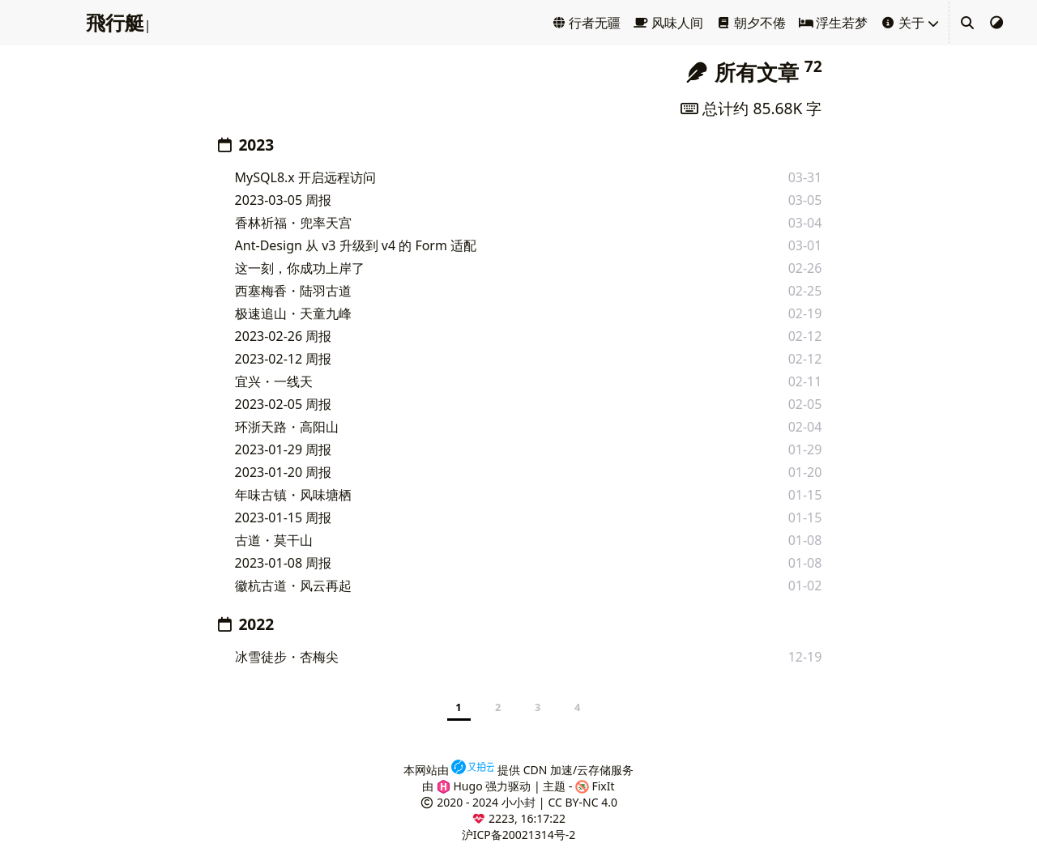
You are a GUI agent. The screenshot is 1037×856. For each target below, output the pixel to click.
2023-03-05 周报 (283, 200)
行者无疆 (586, 23)
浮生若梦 (833, 23)
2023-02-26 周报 (283, 336)
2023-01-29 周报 (283, 449)
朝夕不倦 (751, 23)
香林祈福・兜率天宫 (293, 223)
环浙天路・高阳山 (287, 427)
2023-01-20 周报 (283, 472)
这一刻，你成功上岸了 (300, 268)
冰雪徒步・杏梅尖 (287, 657)
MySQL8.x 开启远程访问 (305, 177)
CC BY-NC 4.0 (582, 802)
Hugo (460, 786)
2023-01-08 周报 (283, 563)
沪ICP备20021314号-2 (519, 834)
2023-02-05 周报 (283, 404)
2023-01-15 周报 (283, 517)
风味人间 (668, 23)
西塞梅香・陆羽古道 (293, 291)
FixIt (595, 786)
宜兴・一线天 (274, 381)
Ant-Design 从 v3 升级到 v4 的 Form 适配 (356, 245)
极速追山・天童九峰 (293, 313)
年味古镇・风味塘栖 (293, 495)
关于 (902, 23)
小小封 (518, 802)
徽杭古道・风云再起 (293, 585)
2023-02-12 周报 (283, 359)
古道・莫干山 (274, 540)
